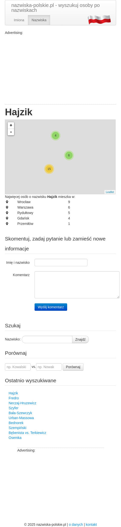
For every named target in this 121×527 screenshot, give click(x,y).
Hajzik (13, 393)
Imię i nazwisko (18, 262)
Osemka (15, 438)
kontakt (91, 525)
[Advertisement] (60, 69)
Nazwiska (39, 20)
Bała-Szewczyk (20, 413)
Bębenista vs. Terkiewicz (27, 433)
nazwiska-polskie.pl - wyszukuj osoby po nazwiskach (55, 7)
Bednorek (16, 423)
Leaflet (110, 192)
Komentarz (21, 275)
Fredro (14, 398)
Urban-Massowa (21, 418)
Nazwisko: (13, 339)
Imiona (19, 20)
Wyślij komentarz (51, 307)
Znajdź (80, 339)
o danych (76, 525)
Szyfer (14, 408)
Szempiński (17, 428)
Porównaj (73, 367)
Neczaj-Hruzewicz (22, 403)
